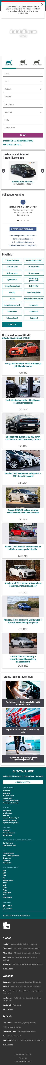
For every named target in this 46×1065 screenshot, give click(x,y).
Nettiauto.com (7, 835)
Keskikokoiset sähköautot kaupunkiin (23, 245)
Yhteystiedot (7, 863)
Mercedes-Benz (8, 880)
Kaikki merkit (7, 897)
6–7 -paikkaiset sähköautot (23, 242)
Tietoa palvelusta (8, 853)
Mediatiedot (7, 810)
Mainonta (6, 815)
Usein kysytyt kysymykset (11, 855)
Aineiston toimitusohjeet (11, 818)
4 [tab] (28, 221)
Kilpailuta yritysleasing (10, 803)
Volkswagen (7, 892)
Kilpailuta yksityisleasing (11, 800)
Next (42, 171)
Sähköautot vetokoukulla (23, 239)
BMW (4, 873)
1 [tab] (18, 221)
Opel (4, 885)
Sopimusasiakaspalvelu (10, 823)
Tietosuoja (6, 860)
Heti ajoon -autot (8, 795)
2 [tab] (21, 221)
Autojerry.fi (6, 830)
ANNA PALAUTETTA (22, 782)
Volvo (4, 895)
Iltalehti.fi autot (8, 843)
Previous (3, 171)
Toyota (5, 890)
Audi (4, 870)
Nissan (5, 883)
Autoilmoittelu (7, 813)
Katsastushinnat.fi (9, 833)
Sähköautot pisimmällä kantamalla (23, 236)
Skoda (5, 887)
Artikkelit (39, 776)
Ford (4, 875)
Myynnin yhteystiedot (10, 820)
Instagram (9, 908)
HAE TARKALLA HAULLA (12, 145)
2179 (25, 338)
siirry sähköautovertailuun (23, 229)
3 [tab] (24, 221)
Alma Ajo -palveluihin (23, 915)
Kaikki (12, 324)
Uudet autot (17, 776)
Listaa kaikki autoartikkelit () (15, 338)
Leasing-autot (29, 776)
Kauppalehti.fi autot (9, 845)
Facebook (9, 906)
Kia (4, 878)
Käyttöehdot (7, 858)
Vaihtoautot (7, 776)
